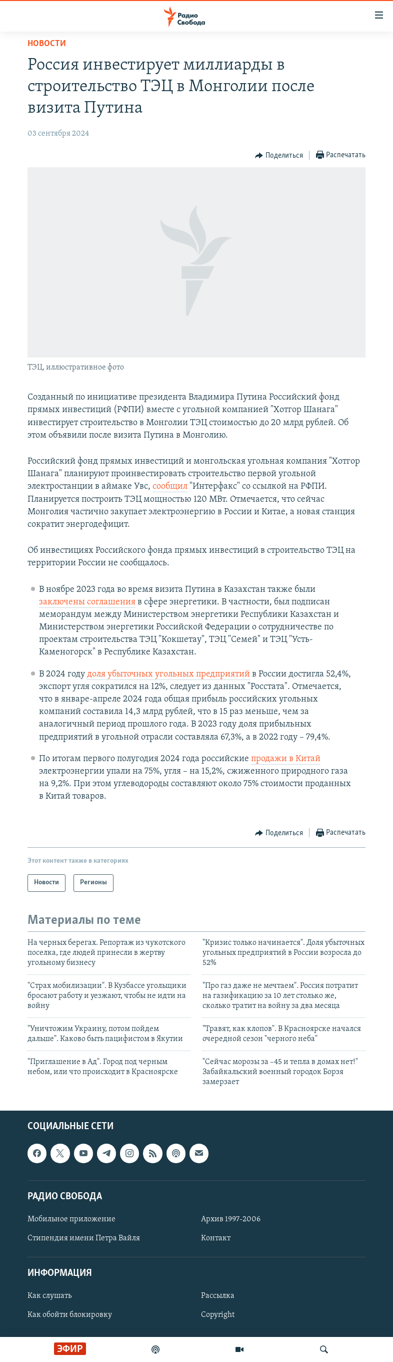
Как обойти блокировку (70, 1315)
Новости (47, 44)
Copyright (217, 1315)
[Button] (279, 155)
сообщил (170, 486)
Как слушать (50, 1296)
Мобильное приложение (72, 1219)
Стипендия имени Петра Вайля (84, 1238)
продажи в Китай (285, 759)
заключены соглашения (87, 602)
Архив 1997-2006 (230, 1219)
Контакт (215, 1238)
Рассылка (217, 1296)
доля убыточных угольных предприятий (168, 674)
